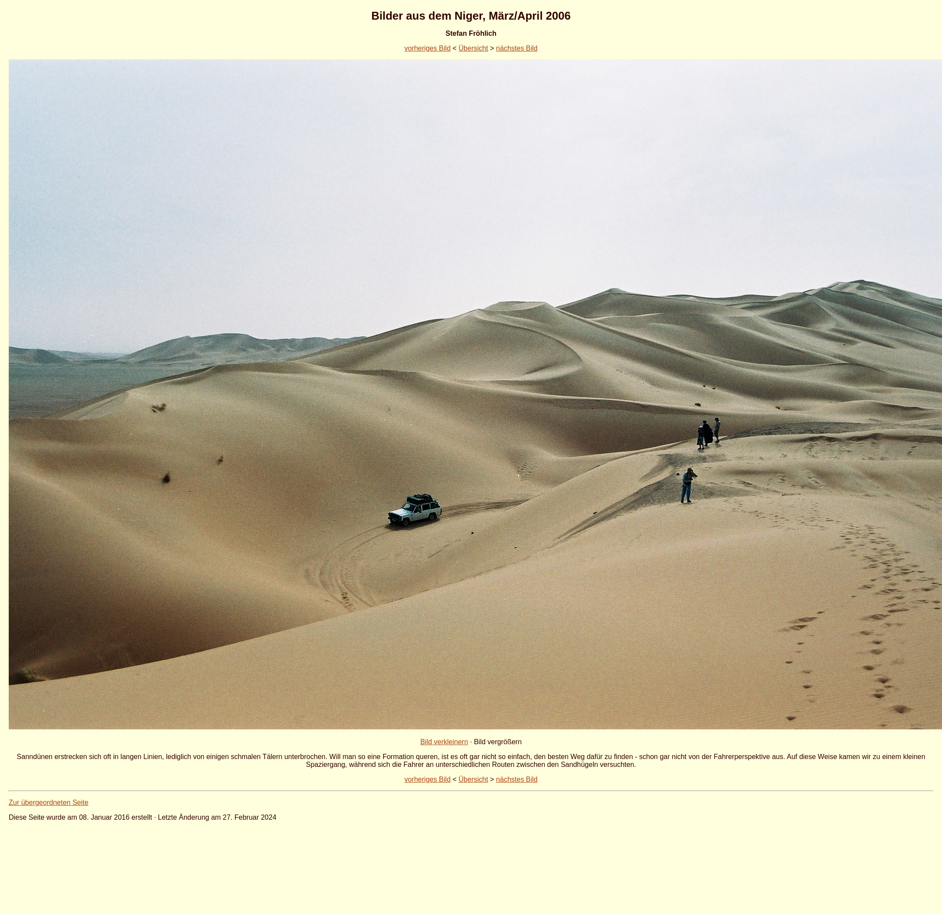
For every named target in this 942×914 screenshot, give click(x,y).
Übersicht (473, 48)
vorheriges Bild (427, 48)
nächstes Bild (517, 48)
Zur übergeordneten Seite (48, 802)
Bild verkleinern (444, 742)
